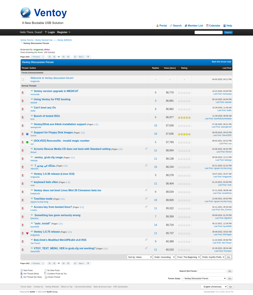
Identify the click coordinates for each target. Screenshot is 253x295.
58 (63, 57)
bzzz (32, 119)
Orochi (33, 135)
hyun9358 (34, 227)
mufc (32, 185)
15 (155, 167)
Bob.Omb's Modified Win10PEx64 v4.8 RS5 (60, 240)
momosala (34, 94)
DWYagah (227, 234)
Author (33, 68)
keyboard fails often (46, 182)
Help (229, 25)
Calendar (214, 25)
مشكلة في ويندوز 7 (45, 165)
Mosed (33, 152)
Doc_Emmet (226, 210)
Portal (163, 25)
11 (155, 150)
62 (75, 57)
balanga (33, 160)
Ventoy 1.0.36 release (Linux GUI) (54, 173)
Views (166, 68)
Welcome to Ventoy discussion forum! (52, 78)
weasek (33, 103)
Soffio (32, 111)
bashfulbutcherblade (223, 119)
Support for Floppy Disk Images (53, 132)
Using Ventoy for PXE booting (52, 99)
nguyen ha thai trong (222, 168)
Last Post (227, 68)
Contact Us (38, 287)
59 (68, 57)
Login (51, 32)
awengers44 (35, 127)
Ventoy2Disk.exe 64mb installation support (60, 124)
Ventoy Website (52, 287)
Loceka (33, 210)
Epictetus (34, 218)
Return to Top (66, 287)
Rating (184, 68)
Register (62, 32)
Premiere (228, 251)
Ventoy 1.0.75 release (47, 231)
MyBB (32, 292)
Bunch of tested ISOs (47, 116)
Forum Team (26, 287)
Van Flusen (35, 243)
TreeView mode (43, 198)
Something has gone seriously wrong (57, 215)
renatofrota (227, 193)
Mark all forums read (102, 287)
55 (50, 57)
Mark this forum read (221, 62)
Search (177, 25)
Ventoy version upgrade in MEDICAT (56, 91)
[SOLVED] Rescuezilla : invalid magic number (62, 140)
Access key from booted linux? (53, 207)
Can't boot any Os (45, 107)
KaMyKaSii (35, 194)
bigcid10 (228, 218)
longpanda (35, 81)
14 (155, 225)
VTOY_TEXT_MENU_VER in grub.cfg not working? (65, 248)
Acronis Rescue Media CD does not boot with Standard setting (72, 149)
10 (155, 125)
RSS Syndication (120, 287)
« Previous (35, 57)
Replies (155, 68)
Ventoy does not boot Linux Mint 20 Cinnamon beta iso (67, 190)
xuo (32, 144)
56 (54, 57)
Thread (25, 68)
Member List (195, 25)
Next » (81, 57)
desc (173, 68)
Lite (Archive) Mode (83, 287)
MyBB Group (52, 292)
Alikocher (34, 169)
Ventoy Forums (26, 40)
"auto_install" (42, 223)
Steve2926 (227, 135)
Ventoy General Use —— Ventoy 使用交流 (53, 40)
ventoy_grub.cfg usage (49, 157)
